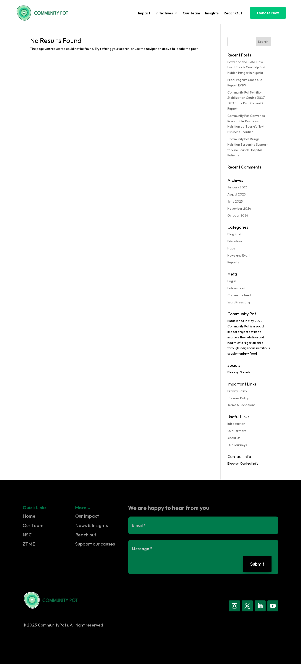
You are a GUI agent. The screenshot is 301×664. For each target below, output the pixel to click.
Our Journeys (237, 445)
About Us (233, 438)
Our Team (191, 13)
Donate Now (268, 13)
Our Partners (236, 431)
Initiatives (164, 13)
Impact (144, 13)
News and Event (238, 255)
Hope (231, 248)
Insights (212, 13)
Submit (257, 564)
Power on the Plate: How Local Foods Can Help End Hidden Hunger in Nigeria (246, 67)
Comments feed (239, 295)
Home (29, 516)
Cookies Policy (238, 398)
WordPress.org (238, 302)
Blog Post (234, 234)
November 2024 (239, 208)
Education (234, 241)
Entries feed (236, 288)
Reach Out (233, 13)
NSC (27, 535)
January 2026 (237, 187)
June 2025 (235, 201)
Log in (231, 281)
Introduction (236, 424)
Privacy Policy (237, 391)
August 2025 (236, 194)
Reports (233, 262)
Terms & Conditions (241, 405)
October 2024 (237, 215)
